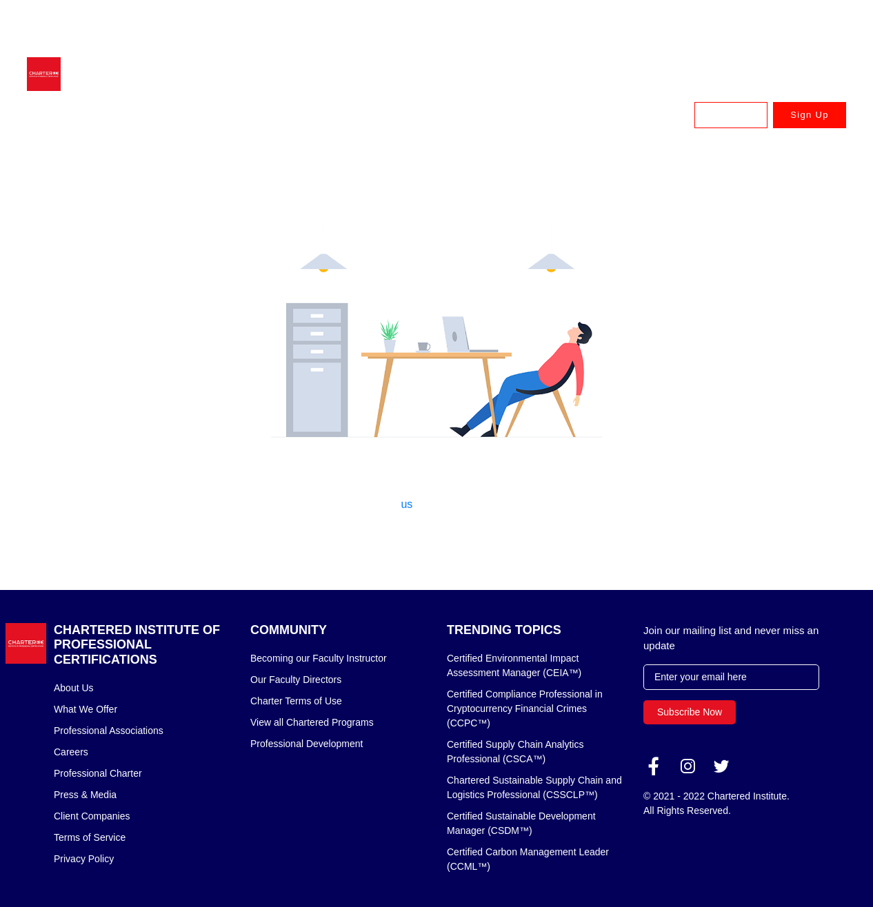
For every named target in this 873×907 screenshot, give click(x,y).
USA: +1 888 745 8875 (800, 44)
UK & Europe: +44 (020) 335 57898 (660, 24)
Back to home (436, 540)
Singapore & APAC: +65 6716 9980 (327, 24)
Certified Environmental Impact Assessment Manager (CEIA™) (514, 665)
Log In (731, 115)
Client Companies (92, 816)
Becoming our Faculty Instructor (318, 658)
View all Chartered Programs (312, 722)
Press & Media (85, 794)
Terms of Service (90, 837)
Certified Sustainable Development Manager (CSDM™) (521, 823)
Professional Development (306, 743)
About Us (74, 687)
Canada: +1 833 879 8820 (794, 24)
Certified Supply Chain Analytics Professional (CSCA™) (515, 751)
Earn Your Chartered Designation (361, 115)
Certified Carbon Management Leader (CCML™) (528, 859)
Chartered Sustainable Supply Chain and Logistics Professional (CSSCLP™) (534, 787)
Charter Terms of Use (296, 700)
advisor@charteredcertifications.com (152, 24)
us (406, 504)
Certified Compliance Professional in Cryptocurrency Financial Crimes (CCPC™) (525, 708)
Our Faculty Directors (295, 679)
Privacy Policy (84, 858)
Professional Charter (98, 773)
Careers (71, 751)
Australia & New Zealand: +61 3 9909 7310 (493, 24)
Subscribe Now (689, 711)
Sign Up (809, 115)
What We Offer (85, 709)
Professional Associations (108, 730)
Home (68, 161)
